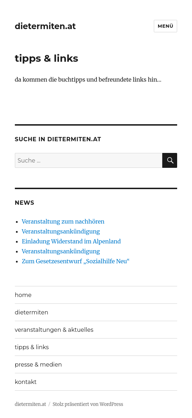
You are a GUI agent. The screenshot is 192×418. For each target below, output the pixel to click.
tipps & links (32, 347)
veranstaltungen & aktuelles (54, 329)
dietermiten (31, 312)
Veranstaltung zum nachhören (63, 221)
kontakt (26, 382)
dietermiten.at (45, 26)
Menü (165, 26)
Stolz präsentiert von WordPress (88, 404)
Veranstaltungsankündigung (61, 231)
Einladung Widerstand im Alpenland (71, 241)
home (23, 295)
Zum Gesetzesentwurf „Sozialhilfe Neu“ (76, 261)
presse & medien (38, 364)
